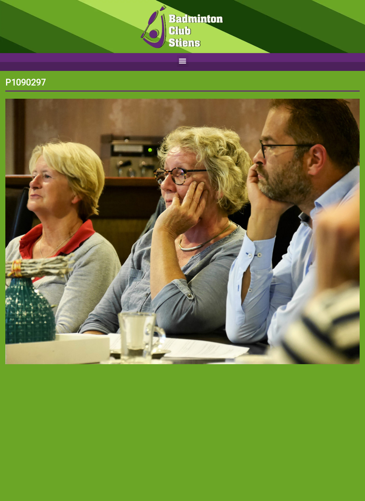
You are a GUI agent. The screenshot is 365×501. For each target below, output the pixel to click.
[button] (183, 61)
